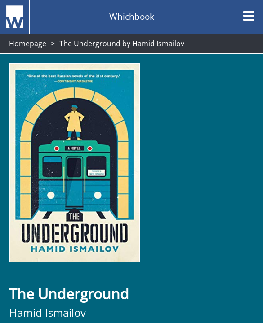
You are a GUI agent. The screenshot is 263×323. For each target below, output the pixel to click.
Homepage (27, 43)
